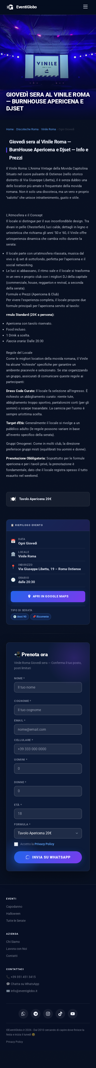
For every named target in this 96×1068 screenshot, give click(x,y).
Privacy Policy (44, 844)
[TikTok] (60, 1014)
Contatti (11, 956)
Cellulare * (23, 740)
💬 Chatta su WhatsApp (22, 984)
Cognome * (22, 701)
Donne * (20, 782)
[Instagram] (48, 1014)
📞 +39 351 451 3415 (21, 977)
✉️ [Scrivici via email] (21, 991)
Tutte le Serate (16, 920)
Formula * (22, 824)
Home (10, 129)
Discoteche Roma (27, 129)
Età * (18, 804)
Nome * (19, 678)
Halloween (13, 913)
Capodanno (14, 906)
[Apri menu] (85, 7)
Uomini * (20, 759)
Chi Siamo (13, 941)
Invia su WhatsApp (48, 857)
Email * (19, 720)
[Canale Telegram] (36, 1014)
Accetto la (37, 844)
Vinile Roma (48, 129)
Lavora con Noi (16, 949)
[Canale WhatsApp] (23, 1014)
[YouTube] (73, 1014)
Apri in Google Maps (48, 596)
